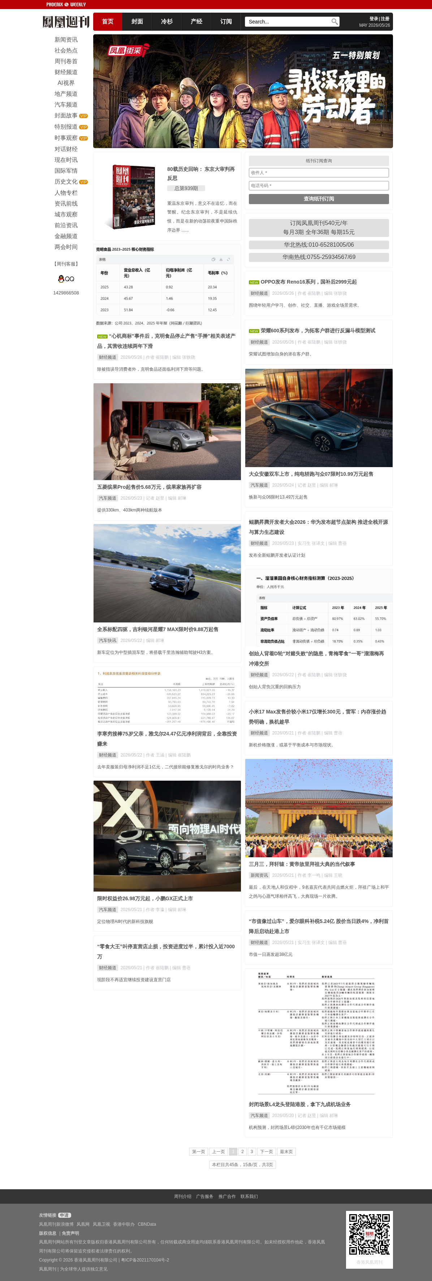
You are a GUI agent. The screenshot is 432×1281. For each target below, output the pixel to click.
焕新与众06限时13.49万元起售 (278, 497)
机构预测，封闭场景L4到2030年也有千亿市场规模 (297, 1127)
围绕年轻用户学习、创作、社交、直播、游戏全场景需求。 (305, 305)
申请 (64, 1215)
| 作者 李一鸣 (308, 875)
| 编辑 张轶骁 (182, 357)
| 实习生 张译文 (310, 543)
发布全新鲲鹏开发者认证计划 (277, 555)
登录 (374, 18)
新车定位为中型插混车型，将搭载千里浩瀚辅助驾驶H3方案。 (156, 652)
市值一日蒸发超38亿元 (271, 954)
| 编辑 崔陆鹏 (178, 755)
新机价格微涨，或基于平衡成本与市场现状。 (292, 744)
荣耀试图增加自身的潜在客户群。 (281, 354)
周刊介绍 (182, 1196)
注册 (385, 18)
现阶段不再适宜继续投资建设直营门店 (134, 979)
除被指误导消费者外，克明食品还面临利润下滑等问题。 (151, 369)
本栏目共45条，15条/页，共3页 (242, 1164)
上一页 (218, 1151)
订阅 (226, 21)
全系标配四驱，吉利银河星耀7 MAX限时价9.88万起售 (158, 629)
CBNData (147, 1224)
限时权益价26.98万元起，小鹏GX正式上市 (145, 898)
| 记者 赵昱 (306, 485)
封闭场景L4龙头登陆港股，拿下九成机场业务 (300, 1104)
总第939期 (186, 188)
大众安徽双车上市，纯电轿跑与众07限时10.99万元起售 (311, 474)
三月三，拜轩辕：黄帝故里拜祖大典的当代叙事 (302, 864)
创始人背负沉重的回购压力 (275, 686)
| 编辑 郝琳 (327, 485)
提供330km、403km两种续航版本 (129, 510)
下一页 (266, 1151)
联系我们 (249, 1196)
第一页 (198, 1151)
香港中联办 (124, 1224)
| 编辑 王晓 (331, 875)
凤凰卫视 (101, 1224)
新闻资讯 (259, 875)
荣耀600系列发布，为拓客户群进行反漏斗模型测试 (318, 330)
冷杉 (167, 21)
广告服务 (204, 1196)
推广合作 (227, 1196)
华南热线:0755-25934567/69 (319, 257)
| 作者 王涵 (154, 755)
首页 (107, 21)
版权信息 (47, 1233)
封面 (137, 21)
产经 (196, 21)
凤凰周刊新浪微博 (56, 1224)
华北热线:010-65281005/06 (319, 245)
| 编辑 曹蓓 (336, 543)
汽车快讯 (107, 640)
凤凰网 (83, 1224)
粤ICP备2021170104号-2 (145, 1260)
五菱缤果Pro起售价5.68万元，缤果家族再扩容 (149, 487)
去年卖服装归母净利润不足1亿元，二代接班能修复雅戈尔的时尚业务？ (165, 766)
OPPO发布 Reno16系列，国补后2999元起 (309, 282)
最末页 (286, 1151)
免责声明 (70, 1233)
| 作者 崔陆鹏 (156, 357)
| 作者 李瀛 (154, 909)
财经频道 (107, 357)
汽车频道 (259, 485)
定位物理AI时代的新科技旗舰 (125, 921)
